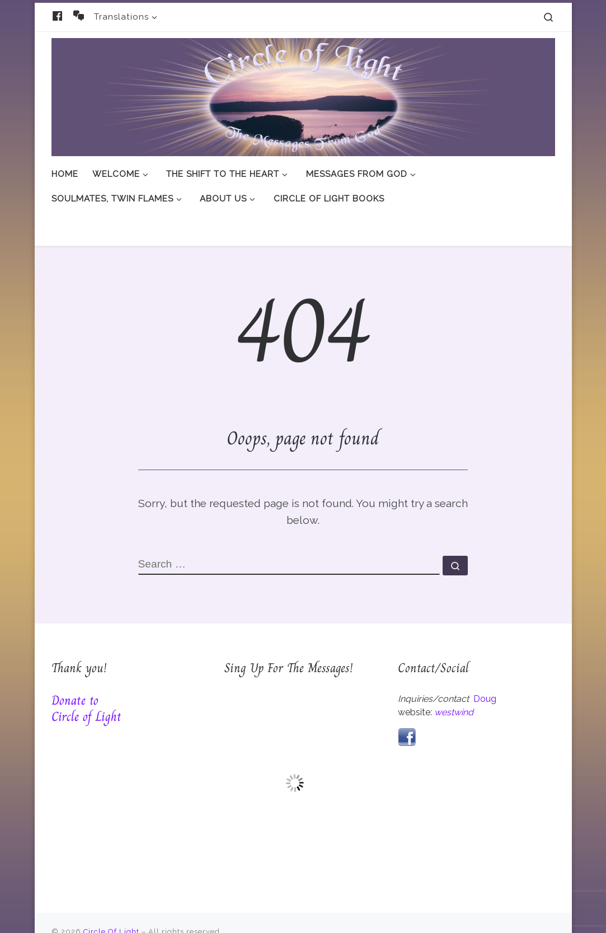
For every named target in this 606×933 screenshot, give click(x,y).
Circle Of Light (111, 897)
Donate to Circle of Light (86, 673)
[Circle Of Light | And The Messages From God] (303, 94)
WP (99, 913)
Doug (484, 664)
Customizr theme (209, 913)
